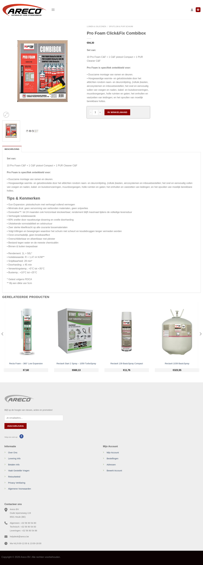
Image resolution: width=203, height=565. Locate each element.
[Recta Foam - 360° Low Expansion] (26, 331)
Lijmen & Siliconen (96, 26)
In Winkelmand (117, 112)
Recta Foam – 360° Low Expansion (26, 363)
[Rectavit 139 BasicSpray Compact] (126, 331)
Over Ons (12, 452)
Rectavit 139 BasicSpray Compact (126, 363)
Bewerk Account (114, 470)
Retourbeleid (14, 476)
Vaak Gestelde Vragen (18, 470)
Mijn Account (113, 452)
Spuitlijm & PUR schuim (121, 26)
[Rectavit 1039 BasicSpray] (177, 331)
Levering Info (14, 458)
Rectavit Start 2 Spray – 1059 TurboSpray (76, 363)
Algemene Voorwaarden (19, 489)
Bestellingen (112, 458)
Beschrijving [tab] (12, 149)
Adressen (111, 464)
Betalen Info (14, 464)
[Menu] (53, 9)
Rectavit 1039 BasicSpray (177, 363)
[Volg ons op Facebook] (21, 436)
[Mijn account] (192, 9)
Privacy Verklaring (16, 483)
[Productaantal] (95, 112)
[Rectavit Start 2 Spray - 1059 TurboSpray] (76, 331)
